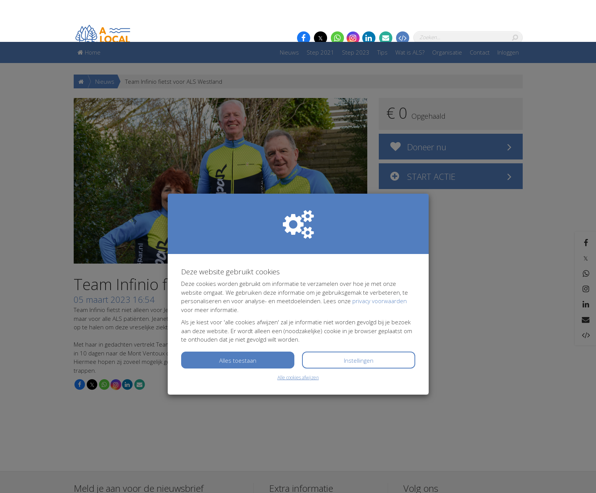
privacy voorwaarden (379, 259)
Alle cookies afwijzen (298, 335)
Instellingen (358, 318)
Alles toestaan (237, 318)
